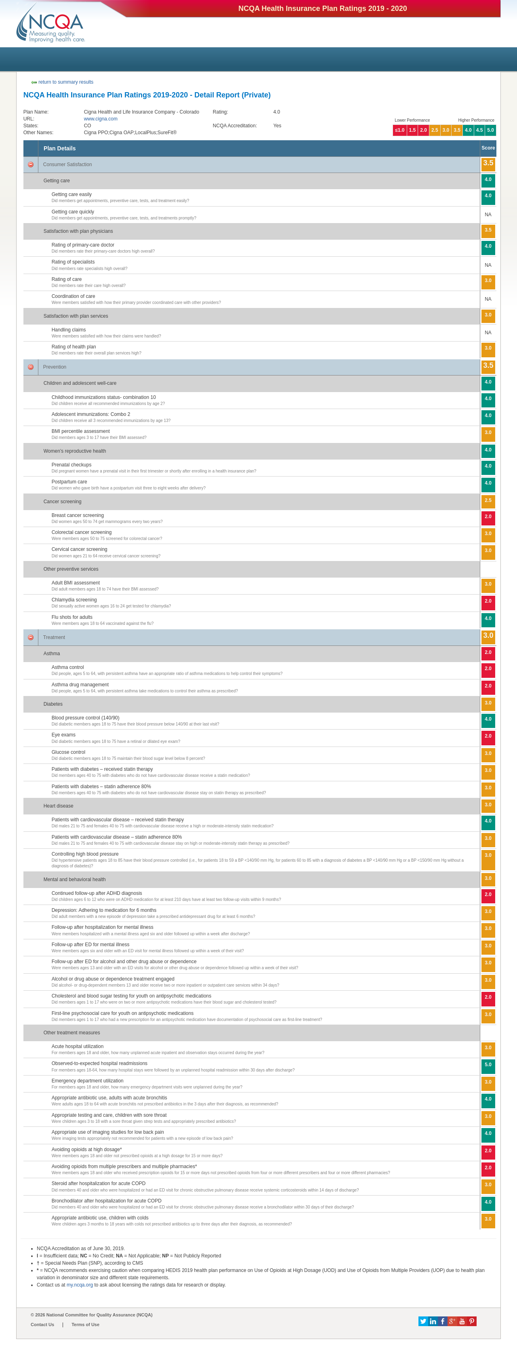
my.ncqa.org (80, 1285)
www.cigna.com (101, 119)
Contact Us (42, 1324)
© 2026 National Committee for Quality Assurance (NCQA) (92, 1314)
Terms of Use (85, 1324)
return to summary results (62, 82)
